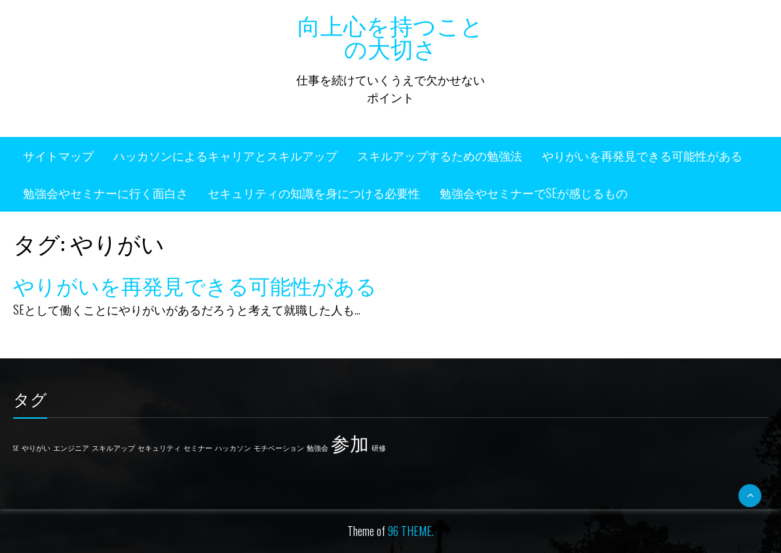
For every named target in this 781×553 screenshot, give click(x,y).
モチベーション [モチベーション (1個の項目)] (279, 447)
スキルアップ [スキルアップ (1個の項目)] (113, 447)
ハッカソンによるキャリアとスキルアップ (225, 155)
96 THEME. (411, 530)
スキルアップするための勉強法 (439, 155)
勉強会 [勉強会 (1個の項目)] (317, 447)
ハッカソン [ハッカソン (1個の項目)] (233, 447)
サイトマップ (58, 155)
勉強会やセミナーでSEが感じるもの (534, 192)
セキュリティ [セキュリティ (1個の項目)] (159, 447)
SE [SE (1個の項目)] (16, 447)
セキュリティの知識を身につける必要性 (314, 192)
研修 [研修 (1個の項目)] (378, 447)
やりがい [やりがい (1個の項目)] (36, 447)
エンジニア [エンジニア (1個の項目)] (71, 447)
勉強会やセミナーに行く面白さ (105, 192)
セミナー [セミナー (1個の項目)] (197, 447)
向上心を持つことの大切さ (390, 35)
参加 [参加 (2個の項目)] (350, 442)
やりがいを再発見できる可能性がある (642, 155)
